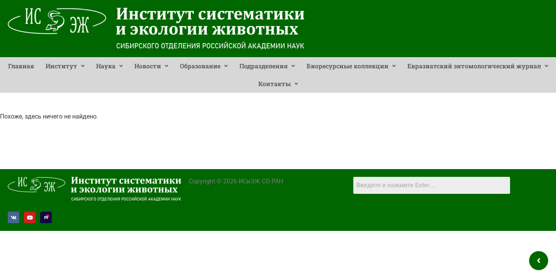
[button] (65, 66)
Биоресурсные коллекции (351, 66)
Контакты (278, 84)
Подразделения (267, 66)
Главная (21, 66)
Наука (109, 66)
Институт (65, 66)
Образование (204, 66)
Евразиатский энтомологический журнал (477, 66)
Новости (151, 66)
